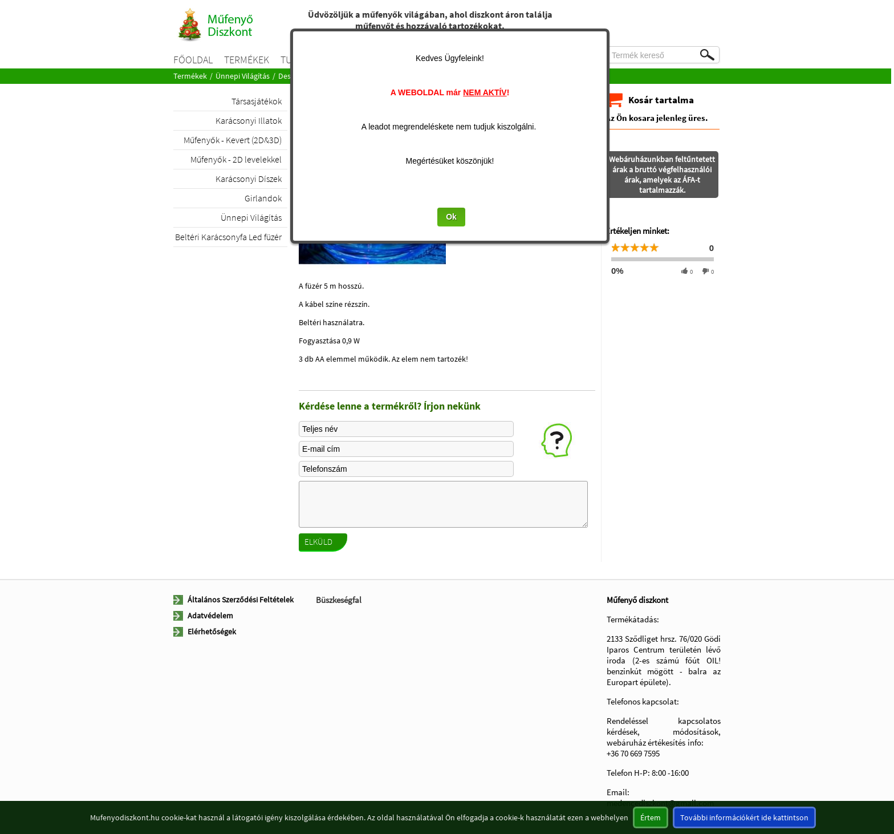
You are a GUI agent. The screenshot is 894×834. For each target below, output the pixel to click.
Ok (451, 216)
